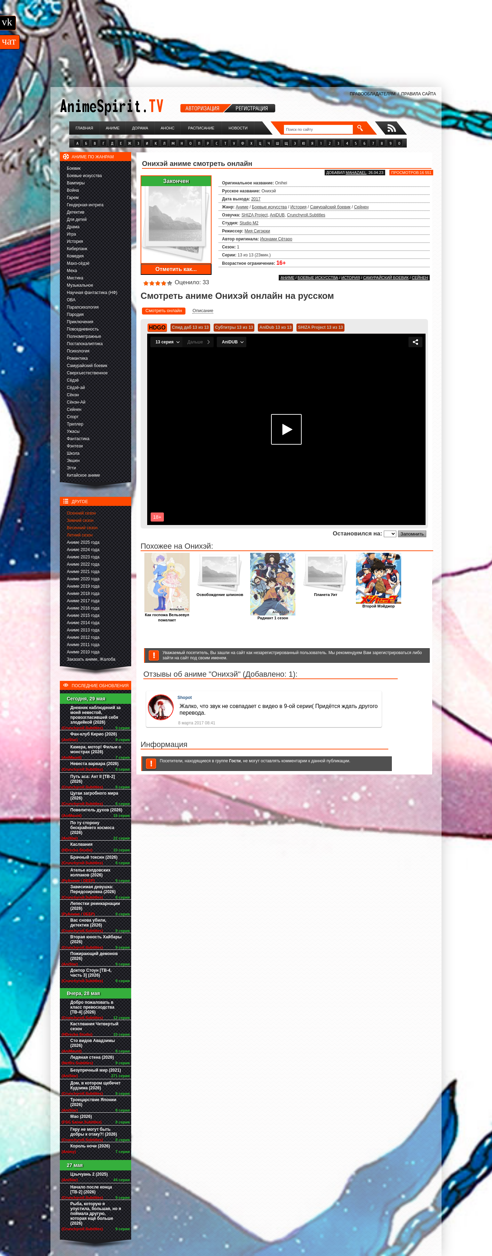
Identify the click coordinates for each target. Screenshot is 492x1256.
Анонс (168, 128)
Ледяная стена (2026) (92, 1057)
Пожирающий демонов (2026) (94, 956)
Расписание (201, 128)
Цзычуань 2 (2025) (89, 1174)
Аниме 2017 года (83, 600)
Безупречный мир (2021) (95, 1070)
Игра (71, 234)
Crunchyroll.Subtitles (306, 215)
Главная (84, 128)
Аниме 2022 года (83, 564)
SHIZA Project (254, 215)
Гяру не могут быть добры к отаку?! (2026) (93, 1132)
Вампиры (76, 183)
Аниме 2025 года (83, 542)
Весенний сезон (82, 527)
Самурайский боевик (87, 365)
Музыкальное (80, 285)
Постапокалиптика (85, 343)
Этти (71, 468)
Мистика (75, 278)
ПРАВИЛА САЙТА (418, 94)
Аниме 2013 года (83, 630)
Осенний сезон (81, 513)
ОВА (71, 299)
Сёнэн (73, 394)
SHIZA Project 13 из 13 (320, 327)
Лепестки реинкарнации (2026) (95, 906)
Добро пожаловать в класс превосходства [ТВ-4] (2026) (92, 1007)
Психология (78, 351)
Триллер (75, 424)
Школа (73, 453)
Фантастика (78, 438)
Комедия (75, 256)
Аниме (113, 128)
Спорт (73, 416)
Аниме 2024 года (83, 549)
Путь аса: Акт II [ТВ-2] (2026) (92, 779)
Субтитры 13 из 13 (234, 327)
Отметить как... (176, 269)
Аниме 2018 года (83, 593)
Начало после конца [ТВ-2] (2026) (91, 1189)
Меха (72, 270)
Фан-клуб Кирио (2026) (93, 734)
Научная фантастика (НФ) (92, 292)
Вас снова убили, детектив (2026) (88, 923)
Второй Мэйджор (378, 604)
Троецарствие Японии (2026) (93, 1102)
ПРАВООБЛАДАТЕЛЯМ (372, 94)
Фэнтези (75, 446)
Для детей (77, 219)
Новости (238, 128)
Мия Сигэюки (257, 231)
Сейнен (74, 409)
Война (73, 190)
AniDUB (277, 215)
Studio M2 (249, 223)
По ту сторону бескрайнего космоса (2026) (92, 827)
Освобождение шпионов (220, 593)
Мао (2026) (81, 1116)
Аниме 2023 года (83, 557)
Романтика (77, 358)
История (75, 241)
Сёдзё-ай (76, 387)
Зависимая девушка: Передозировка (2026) (93, 889)
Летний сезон (80, 535)
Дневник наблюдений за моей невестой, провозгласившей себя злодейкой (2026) (95, 715)
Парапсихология (83, 307)
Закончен (176, 181)
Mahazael (356, 172)
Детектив (75, 212)
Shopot (184, 697)
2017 (256, 199)
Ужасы (73, 431)
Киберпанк (77, 248)
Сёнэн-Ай (76, 402)
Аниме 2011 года (83, 644)
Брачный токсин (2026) (94, 857)
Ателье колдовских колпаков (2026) (90, 872)
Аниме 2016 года (83, 608)
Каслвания (81, 844)
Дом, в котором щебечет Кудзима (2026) (95, 1085)
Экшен (73, 460)
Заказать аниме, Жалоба (91, 659)
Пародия (75, 314)
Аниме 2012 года (83, 637)
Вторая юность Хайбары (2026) (96, 939)
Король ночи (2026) (90, 1146)
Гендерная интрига (85, 204)
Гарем (73, 197)
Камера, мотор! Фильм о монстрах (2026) (95, 749)
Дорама (140, 128)
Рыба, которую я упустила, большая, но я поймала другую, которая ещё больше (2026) (95, 1213)
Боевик (74, 168)
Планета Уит (325, 593)
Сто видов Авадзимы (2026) (92, 1043)
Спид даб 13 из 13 (190, 327)
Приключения (80, 321)
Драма (73, 226)
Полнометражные (84, 336)
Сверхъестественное (87, 373)
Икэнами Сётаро (276, 239)
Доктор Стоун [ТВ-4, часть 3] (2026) (91, 973)
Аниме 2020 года (83, 579)
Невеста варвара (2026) (94, 763)
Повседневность (83, 329)
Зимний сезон (80, 520)
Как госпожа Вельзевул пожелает (167, 615)
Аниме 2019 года (83, 586)
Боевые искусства (84, 175)
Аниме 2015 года (83, 615)
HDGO (157, 328)
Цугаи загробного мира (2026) (94, 796)
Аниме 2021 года (83, 571)
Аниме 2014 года (83, 622)
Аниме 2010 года (83, 652)
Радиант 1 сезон (272, 616)
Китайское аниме (83, 475)
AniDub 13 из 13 (275, 327)
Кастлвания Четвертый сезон (94, 1026)
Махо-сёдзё (78, 263)
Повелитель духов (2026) (96, 810)
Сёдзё (73, 380)
